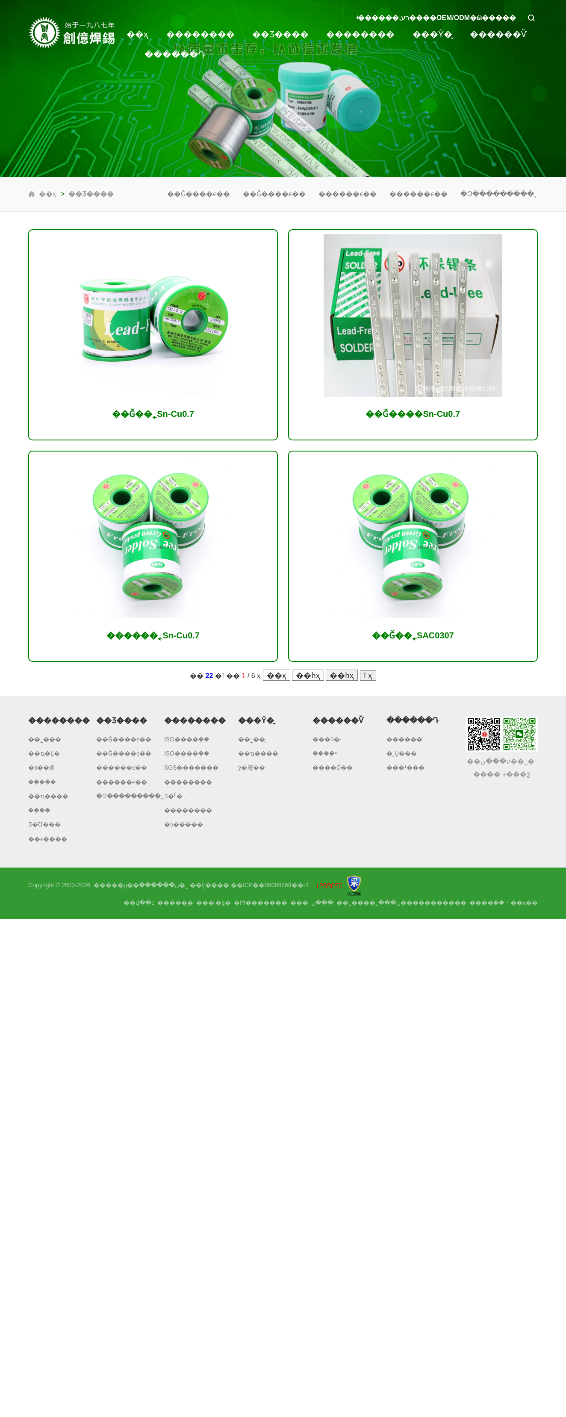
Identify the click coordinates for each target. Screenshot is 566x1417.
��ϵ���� (47, 838)
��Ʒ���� (280, 34)
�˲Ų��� (401, 753)
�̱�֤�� (39, 810)
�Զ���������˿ (499, 194)
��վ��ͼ (139, 903)
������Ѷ (498, 34)
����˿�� (355, 903)
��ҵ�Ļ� (44, 753)
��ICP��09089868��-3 (270, 885)
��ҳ (137, 34)
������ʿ (404, 739)
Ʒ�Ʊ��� (44, 824)
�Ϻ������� (260, 903)
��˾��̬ (251, 739)
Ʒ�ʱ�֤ (173, 796)
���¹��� (405, 767)
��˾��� (44, 739)
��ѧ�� (524, 902)
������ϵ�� (347, 194)
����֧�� (486, 902)
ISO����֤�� (186, 739)
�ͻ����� (183, 824)
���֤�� (42, 782)
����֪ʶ (324, 753)
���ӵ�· (327, 739)
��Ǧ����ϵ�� (198, 194)
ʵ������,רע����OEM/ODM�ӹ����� (436, 17)
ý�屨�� (251, 767)
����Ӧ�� (332, 767)
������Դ (174, 54)
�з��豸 (41, 767)
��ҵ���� (48, 796)
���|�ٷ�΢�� (213, 903)
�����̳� (175, 903)
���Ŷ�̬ (432, 34)
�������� (200, 34)
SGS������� (191, 767)
